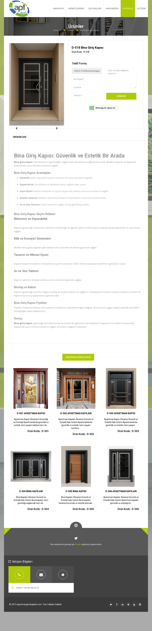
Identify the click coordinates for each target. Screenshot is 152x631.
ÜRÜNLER (128, 8)
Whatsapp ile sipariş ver (105, 108)
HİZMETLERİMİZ (76, 8)
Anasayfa (57, 30)
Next (57, 135)
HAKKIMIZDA (112, 8)
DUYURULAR (94, 8)
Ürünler (70, 30)
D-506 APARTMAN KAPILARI (121, 504)
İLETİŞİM (141, 8)
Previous (16, 135)
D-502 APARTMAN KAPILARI (76, 426)
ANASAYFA (58, 8)
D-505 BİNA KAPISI (76, 504)
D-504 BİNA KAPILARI (31, 504)
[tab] (19, 587)
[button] (7, 544)
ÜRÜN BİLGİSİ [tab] (19, 150)
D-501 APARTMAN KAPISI (31, 426)
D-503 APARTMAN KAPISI (121, 426)
